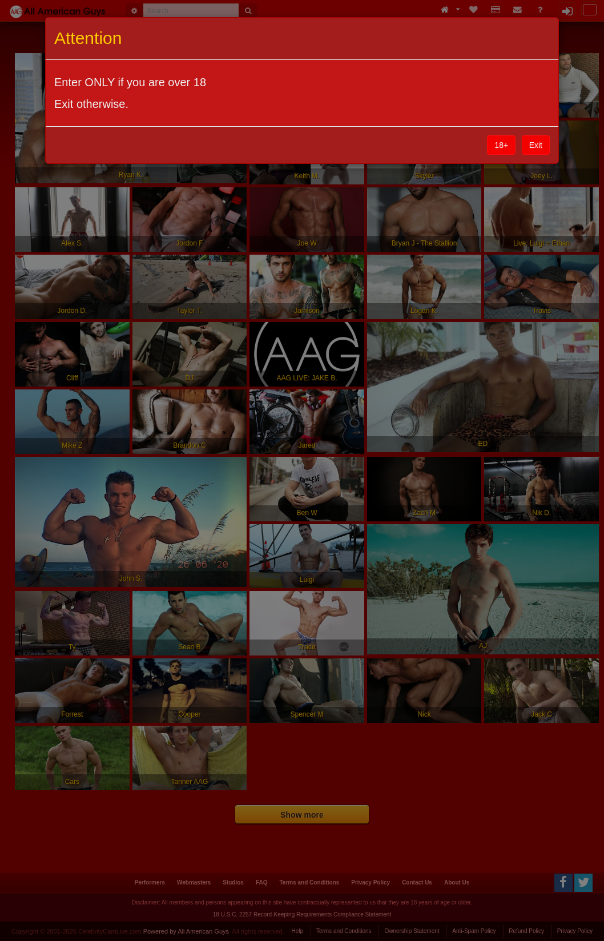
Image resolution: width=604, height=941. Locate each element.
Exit (535, 145)
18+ (501, 145)
